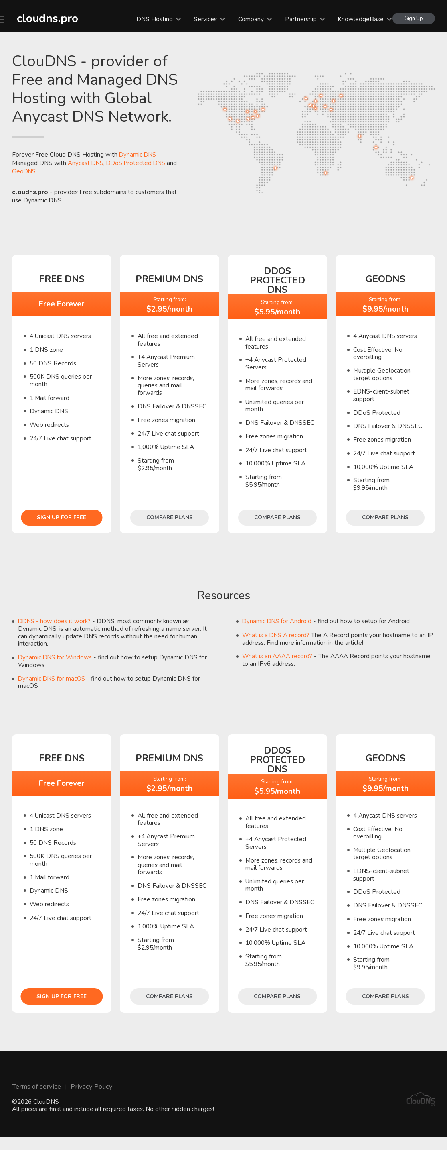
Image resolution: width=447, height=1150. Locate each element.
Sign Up (413, 18)
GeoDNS (24, 171)
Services (202, 19)
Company (248, 19)
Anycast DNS (86, 163)
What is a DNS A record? (276, 634)
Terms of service (34, 1085)
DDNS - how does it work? (55, 621)
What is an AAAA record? (277, 655)
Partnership (298, 19)
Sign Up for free (61, 517)
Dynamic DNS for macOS (52, 678)
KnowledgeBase (358, 19)
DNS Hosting (152, 19)
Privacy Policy (86, 1085)
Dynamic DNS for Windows (56, 656)
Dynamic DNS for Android (277, 621)
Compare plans (169, 517)
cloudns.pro (42, 17)
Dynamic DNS (138, 154)
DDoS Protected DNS (138, 163)
